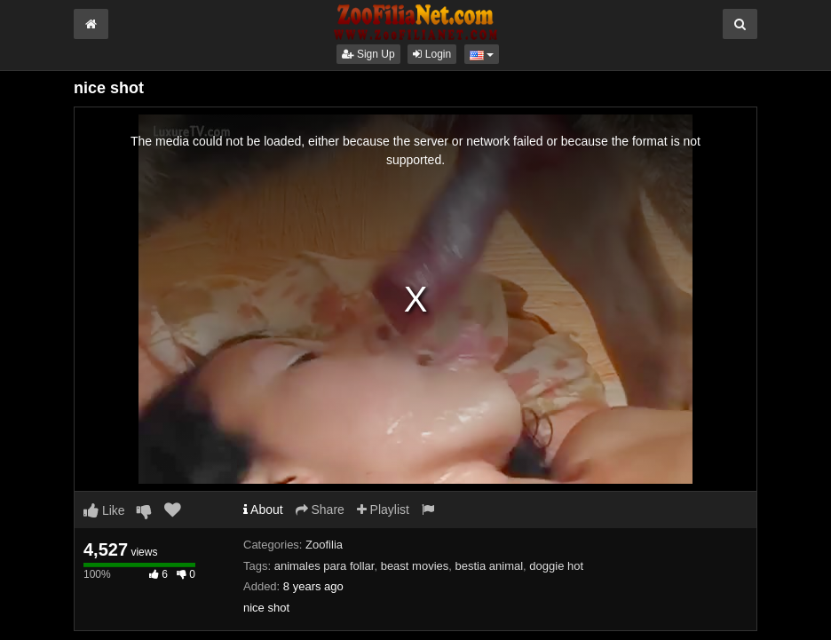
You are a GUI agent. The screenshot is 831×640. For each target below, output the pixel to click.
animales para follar (324, 566)
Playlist (383, 509)
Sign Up (368, 54)
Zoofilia (324, 544)
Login (432, 54)
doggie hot (556, 566)
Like (104, 510)
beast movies (415, 566)
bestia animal (489, 566)
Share (320, 509)
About (263, 509)
